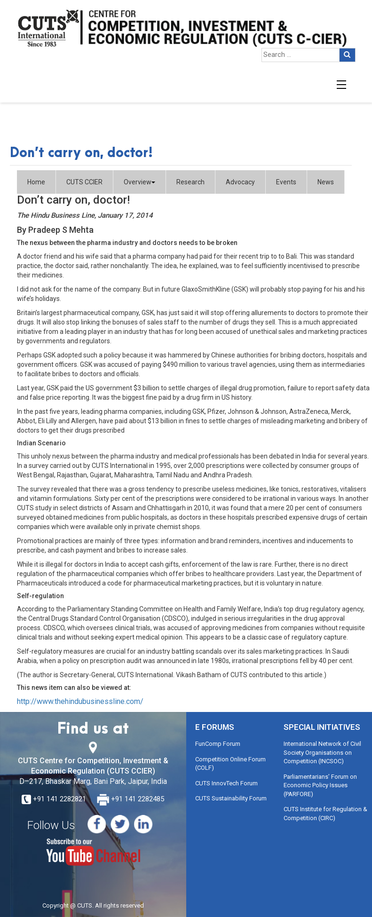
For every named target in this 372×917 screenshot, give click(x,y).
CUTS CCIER (84, 182)
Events (286, 182)
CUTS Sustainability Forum (231, 798)
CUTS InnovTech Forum (226, 783)
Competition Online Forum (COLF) (230, 764)
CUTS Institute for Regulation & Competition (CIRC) (325, 814)
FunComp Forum (217, 743)
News (325, 182)
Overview (139, 182)
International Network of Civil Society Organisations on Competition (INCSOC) (322, 752)
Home (36, 182)
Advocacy (240, 182)
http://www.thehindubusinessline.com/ (80, 701)
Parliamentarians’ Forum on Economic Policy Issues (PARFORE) (320, 785)
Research (190, 182)
